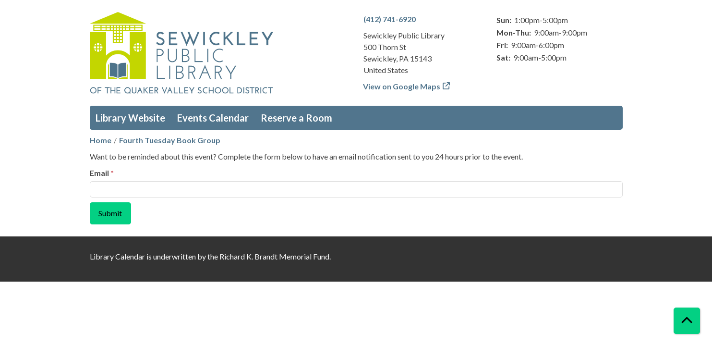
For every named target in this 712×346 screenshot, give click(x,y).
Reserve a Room (296, 118)
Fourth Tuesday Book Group (169, 140)
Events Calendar (213, 118)
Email (99, 172)
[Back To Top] (687, 321)
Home (100, 140)
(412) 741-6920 (389, 19)
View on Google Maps (401, 86)
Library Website (130, 118)
